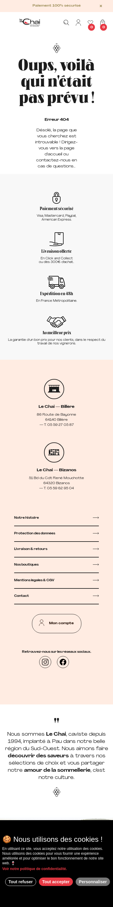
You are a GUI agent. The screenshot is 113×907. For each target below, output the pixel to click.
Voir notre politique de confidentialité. (34, 869)
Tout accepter (56, 881)
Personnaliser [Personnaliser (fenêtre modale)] (93, 881)
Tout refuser (20, 881)
